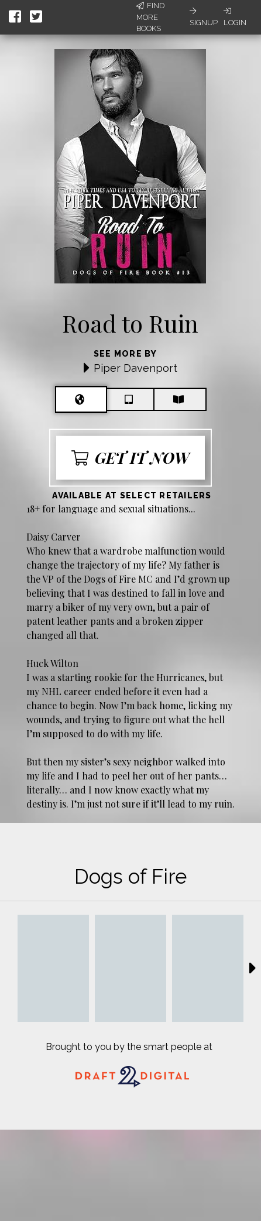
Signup (204, 17)
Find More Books (150, 17)
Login (235, 17)
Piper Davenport (135, 368)
